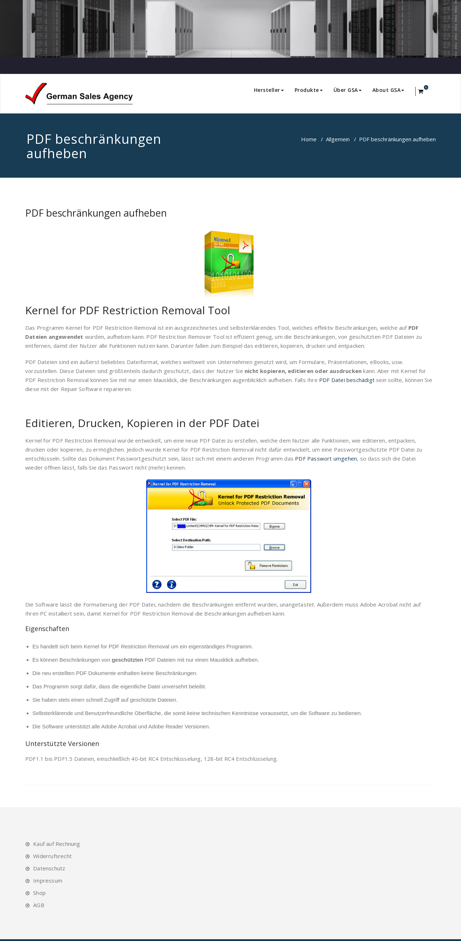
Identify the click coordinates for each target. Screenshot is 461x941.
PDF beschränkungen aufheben (96, 212)
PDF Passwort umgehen (326, 458)
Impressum (47, 880)
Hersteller (269, 89)
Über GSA (348, 89)
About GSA (388, 89)
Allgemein (338, 139)
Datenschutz (49, 868)
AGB (38, 905)
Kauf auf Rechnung (56, 843)
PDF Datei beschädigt (347, 379)
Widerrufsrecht (52, 856)
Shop (39, 892)
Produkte (309, 89)
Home (309, 139)
